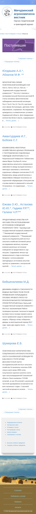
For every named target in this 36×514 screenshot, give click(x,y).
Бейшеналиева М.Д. (15, 281)
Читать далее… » (12, 121)
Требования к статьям (14, 434)
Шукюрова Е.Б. (12, 343)
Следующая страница (25, 58)
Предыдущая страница (11, 412)
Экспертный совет (12, 425)
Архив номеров (12, 432)
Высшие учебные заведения (16, 443)
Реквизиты (18, 501)
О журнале (18, 490)
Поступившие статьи (13, 34)
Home (2, 34)
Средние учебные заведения (16, 445)
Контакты (18, 507)
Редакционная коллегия (14, 422)
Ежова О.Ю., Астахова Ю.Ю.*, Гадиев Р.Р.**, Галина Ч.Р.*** (17, 208)
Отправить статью (12, 427)
